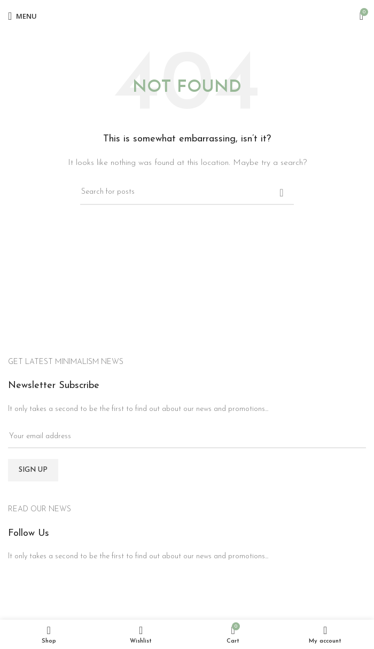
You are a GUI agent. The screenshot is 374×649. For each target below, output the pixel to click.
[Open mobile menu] (22, 16)
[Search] (187, 192)
